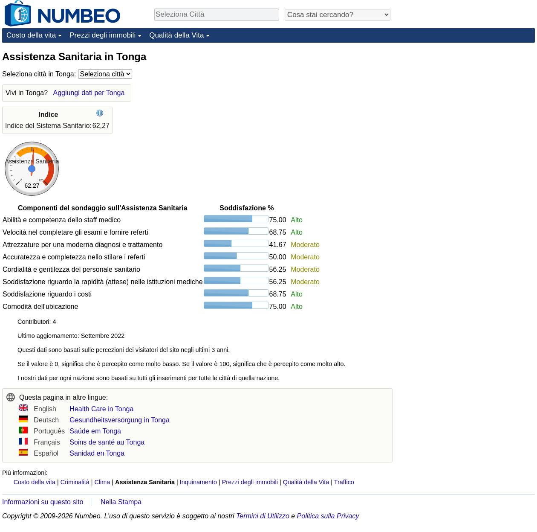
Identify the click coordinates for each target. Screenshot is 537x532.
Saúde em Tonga (95, 431)
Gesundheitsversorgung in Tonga (119, 420)
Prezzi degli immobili (102, 35)
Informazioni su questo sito (42, 502)
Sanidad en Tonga (96, 453)
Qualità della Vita (176, 35)
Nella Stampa (121, 502)
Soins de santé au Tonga (106, 442)
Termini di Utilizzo (262, 516)
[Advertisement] (471, 103)
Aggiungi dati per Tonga (88, 92)
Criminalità (75, 482)
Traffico (344, 482)
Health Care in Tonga (101, 409)
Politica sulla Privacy (328, 516)
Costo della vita (31, 35)
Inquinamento (198, 482)
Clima (102, 482)
